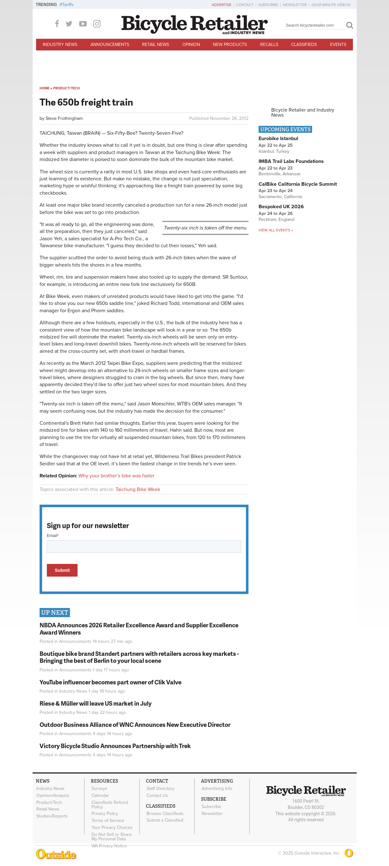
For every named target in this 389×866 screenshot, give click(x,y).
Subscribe (268, 5)
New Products (230, 44)
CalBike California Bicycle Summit (298, 184)
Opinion (191, 44)
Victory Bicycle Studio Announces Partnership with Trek (115, 745)
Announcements (110, 44)
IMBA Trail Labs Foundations (291, 161)
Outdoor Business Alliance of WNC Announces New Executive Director (135, 724)
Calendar (100, 795)
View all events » (276, 230)
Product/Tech (66, 88)
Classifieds (304, 44)
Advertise (221, 5)
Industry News (60, 44)
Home (44, 88)
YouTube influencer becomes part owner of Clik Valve (110, 682)
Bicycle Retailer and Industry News (302, 112)
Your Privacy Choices (111, 825)
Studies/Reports (51, 814)
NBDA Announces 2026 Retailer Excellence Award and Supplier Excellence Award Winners (139, 629)
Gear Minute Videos (330, 5)
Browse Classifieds (164, 812)
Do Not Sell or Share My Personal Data (114, 834)
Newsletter (295, 5)
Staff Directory (160, 788)
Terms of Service (107, 819)
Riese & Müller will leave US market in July (96, 703)
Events (338, 44)
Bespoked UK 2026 (281, 207)
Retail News (155, 44)
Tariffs (68, 4)
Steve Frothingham (64, 118)
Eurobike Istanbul (278, 138)
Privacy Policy (104, 812)
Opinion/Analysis (52, 795)
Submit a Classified (164, 819)
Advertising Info (216, 788)
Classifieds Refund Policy (109, 803)
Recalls (269, 44)
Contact (245, 5)
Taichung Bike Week (138, 489)
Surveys (99, 788)
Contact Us (157, 795)
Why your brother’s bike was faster (116, 476)
